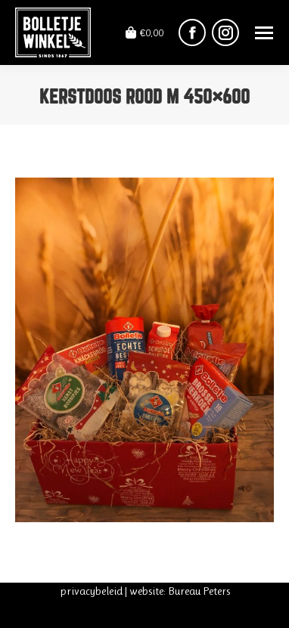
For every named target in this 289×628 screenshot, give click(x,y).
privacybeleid (91, 591)
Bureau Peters (199, 591)
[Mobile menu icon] (264, 32)
